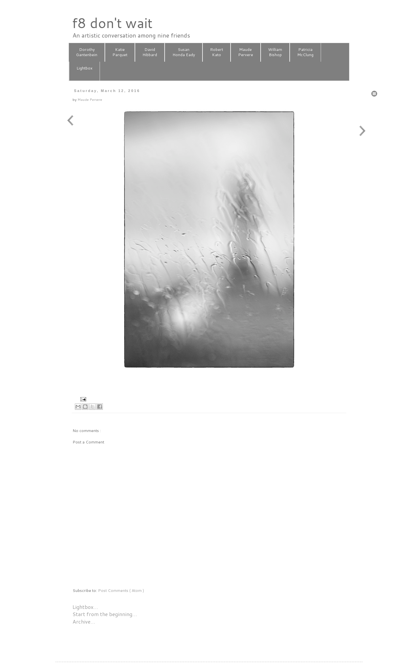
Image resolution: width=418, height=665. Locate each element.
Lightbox (84, 70)
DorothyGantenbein (86, 52)
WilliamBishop (275, 52)
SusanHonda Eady (183, 52)
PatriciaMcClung (305, 52)
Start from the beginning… (104, 614)
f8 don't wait (112, 23)
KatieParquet (119, 52)
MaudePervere (245, 52)
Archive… (83, 621)
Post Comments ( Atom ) (121, 590)
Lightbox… (85, 607)
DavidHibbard (149, 52)
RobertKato (216, 52)
